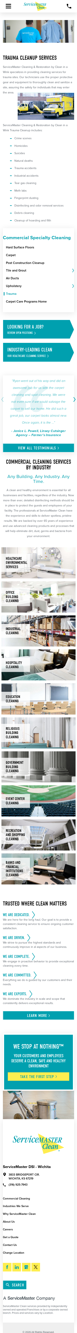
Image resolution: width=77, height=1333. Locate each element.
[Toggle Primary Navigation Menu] (8, 6)
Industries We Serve (16, 1206)
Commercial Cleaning (16, 1198)
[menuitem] (40, 247)
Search (15, 1285)
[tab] (72, 270)
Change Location (13, 1252)
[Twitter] (35, 1267)
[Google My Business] (26, 1267)
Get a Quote (10, 1237)
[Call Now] (69, 6)
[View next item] (74, 399)
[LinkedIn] (16, 1267)
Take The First (38, 1076)
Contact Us (10, 1245)
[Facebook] (7, 1267)
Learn (39, 1015)
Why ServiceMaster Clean (19, 1214)
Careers (8, 1229)
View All (39, 448)
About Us (9, 1221)
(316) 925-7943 (15, 1184)
